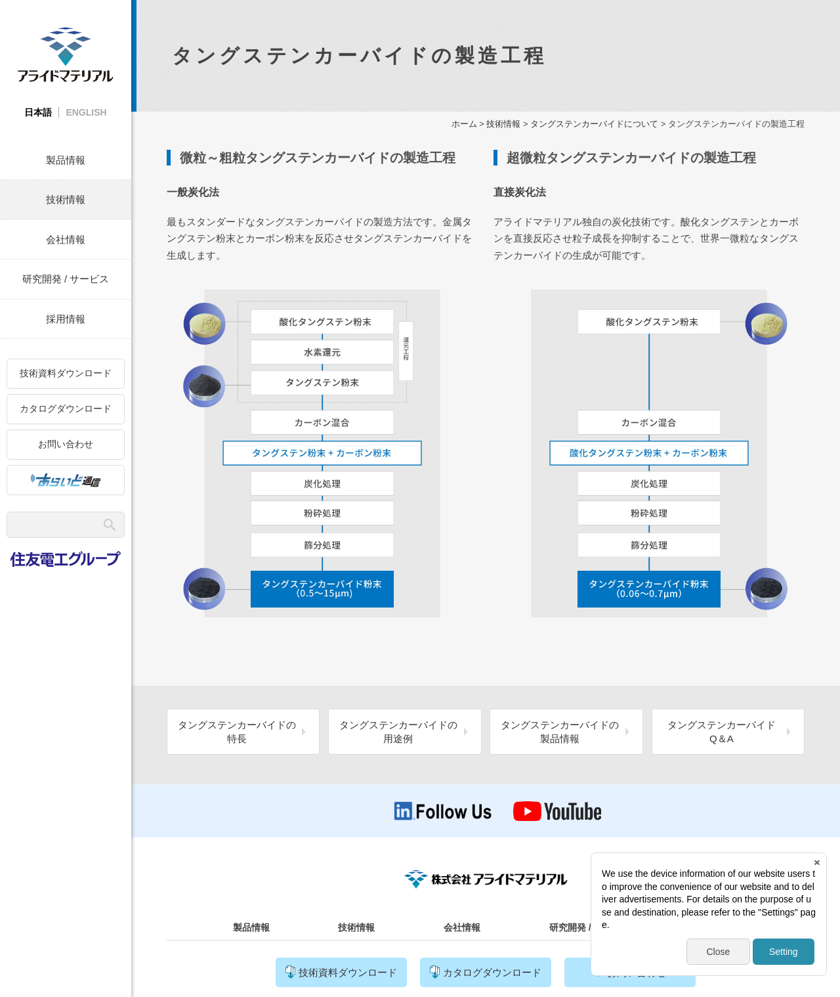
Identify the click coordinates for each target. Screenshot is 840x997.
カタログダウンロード (66, 408)
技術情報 (65, 199)
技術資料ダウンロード (66, 373)
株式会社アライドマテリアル (65, 54)
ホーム (464, 124)
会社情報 (65, 239)
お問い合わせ (65, 444)
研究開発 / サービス (66, 278)
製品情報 (65, 160)
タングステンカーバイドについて (594, 124)
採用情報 (65, 318)
